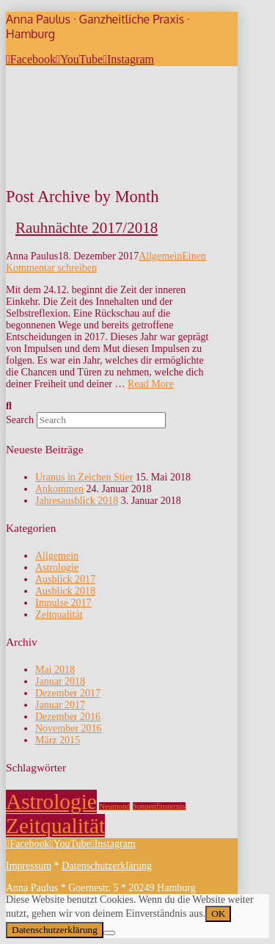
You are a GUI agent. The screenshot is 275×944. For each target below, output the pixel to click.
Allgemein (160, 256)
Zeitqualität (59, 614)
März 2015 (57, 740)
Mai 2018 (55, 669)
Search (20, 419)
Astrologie (56, 567)
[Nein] (109, 933)
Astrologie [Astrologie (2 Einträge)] (51, 801)
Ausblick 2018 (65, 591)
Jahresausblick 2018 (76, 500)
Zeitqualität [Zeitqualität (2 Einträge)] (55, 825)
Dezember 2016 (67, 716)
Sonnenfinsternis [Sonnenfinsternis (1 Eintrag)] (159, 806)
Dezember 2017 (67, 693)
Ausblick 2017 (65, 579)
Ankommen (59, 488)
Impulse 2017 (63, 602)
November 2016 (68, 728)
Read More (151, 383)
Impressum (28, 865)
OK (218, 913)
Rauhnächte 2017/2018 (86, 228)
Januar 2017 (60, 704)
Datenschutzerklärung (107, 865)
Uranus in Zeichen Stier (84, 477)
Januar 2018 (60, 681)
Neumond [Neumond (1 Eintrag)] (114, 806)
